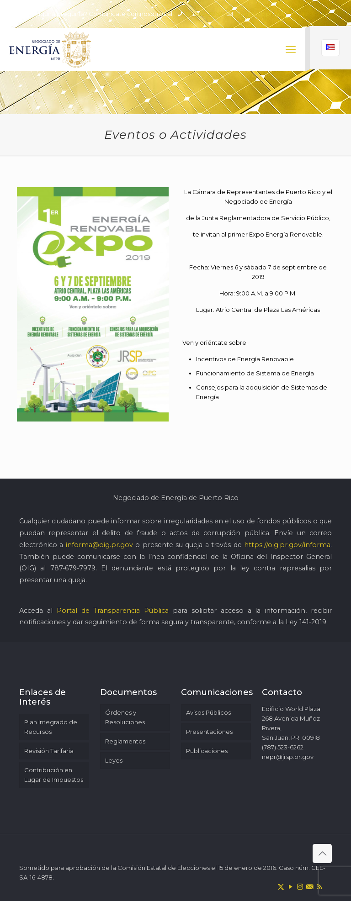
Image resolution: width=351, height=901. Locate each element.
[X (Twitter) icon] (280, 886)
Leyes (113, 760)
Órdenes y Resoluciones (125, 717)
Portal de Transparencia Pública (113, 610)
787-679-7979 (73, 568)
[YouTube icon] (290, 886)
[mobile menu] (290, 50)
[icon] (309, 886)
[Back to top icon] (322, 853)
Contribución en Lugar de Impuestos (53, 774)
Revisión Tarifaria (49, 750)
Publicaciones (207, 750)
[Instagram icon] (300, 886)
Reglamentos (125, 741)
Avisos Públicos (208, 712)
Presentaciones (209, 731)
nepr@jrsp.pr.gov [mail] (259, 13)
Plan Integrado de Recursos (50, 726)
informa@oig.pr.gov (99, 545)
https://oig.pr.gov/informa (287, 545)
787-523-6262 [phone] (203, 13)
